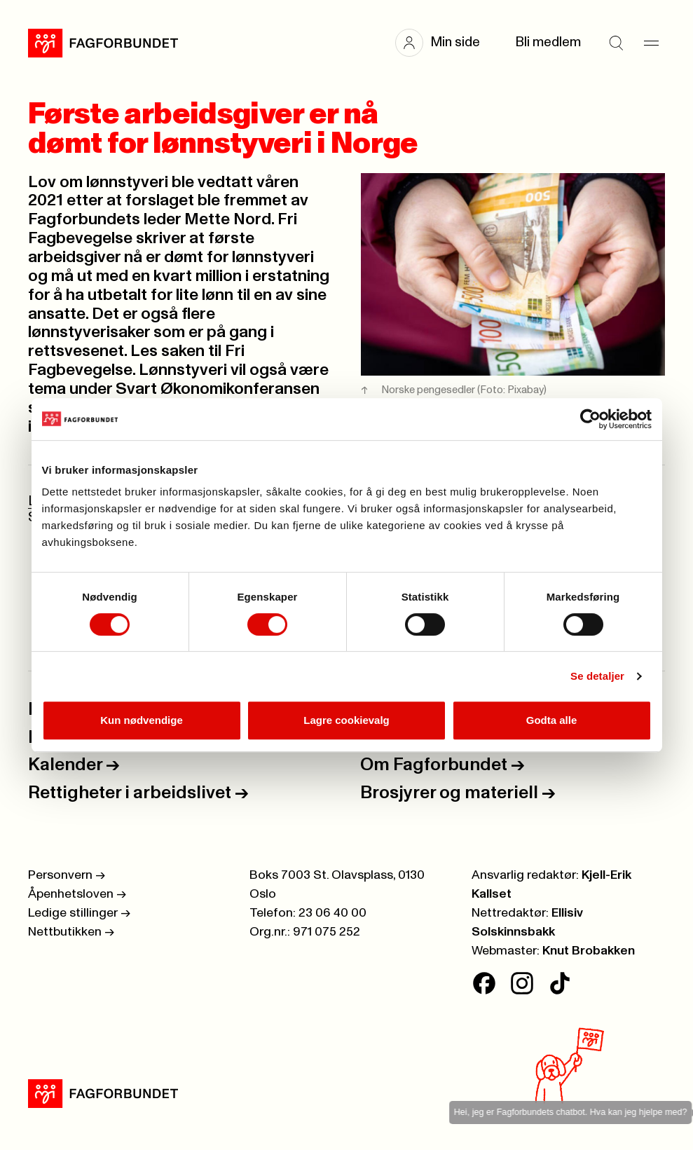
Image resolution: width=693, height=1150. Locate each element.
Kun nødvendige (141, 720)
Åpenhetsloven (77, 894)
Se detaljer (597, 676)
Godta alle (551, 720)
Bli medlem (548, 42)
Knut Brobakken (588, 951)
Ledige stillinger (79, 913)
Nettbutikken (71, 932)
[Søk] (616, 43)
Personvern (66, 875)
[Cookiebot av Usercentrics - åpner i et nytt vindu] (590, 419)
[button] (444, 43)
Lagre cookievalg (346, 720)
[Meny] (651, 43)
